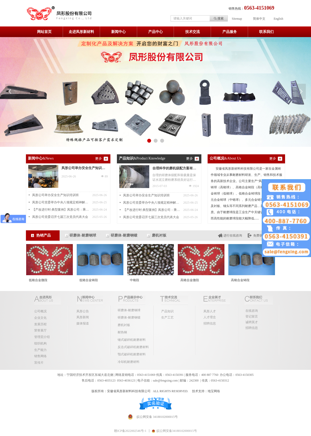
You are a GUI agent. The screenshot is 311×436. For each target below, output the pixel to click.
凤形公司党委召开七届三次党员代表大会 (60, 217)
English (278, 18)
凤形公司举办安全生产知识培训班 (83, 168)
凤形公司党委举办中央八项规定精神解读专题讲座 (61, 202)
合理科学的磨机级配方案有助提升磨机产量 (174, 168)
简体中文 (259, 18)
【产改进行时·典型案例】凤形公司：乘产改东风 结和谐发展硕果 (61, 209)
